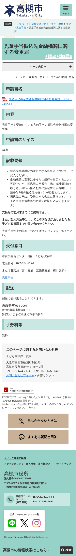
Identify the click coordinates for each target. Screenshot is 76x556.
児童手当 (21, 27)
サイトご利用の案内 (15, 458)
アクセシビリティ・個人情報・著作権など (27, 463)
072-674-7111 (44, 497)
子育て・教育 (56, 24)
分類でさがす (39, 24)
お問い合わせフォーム (20, 375)
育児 (68, 24)
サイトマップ (63, 463)
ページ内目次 (38, 66)
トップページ (21, 24)
